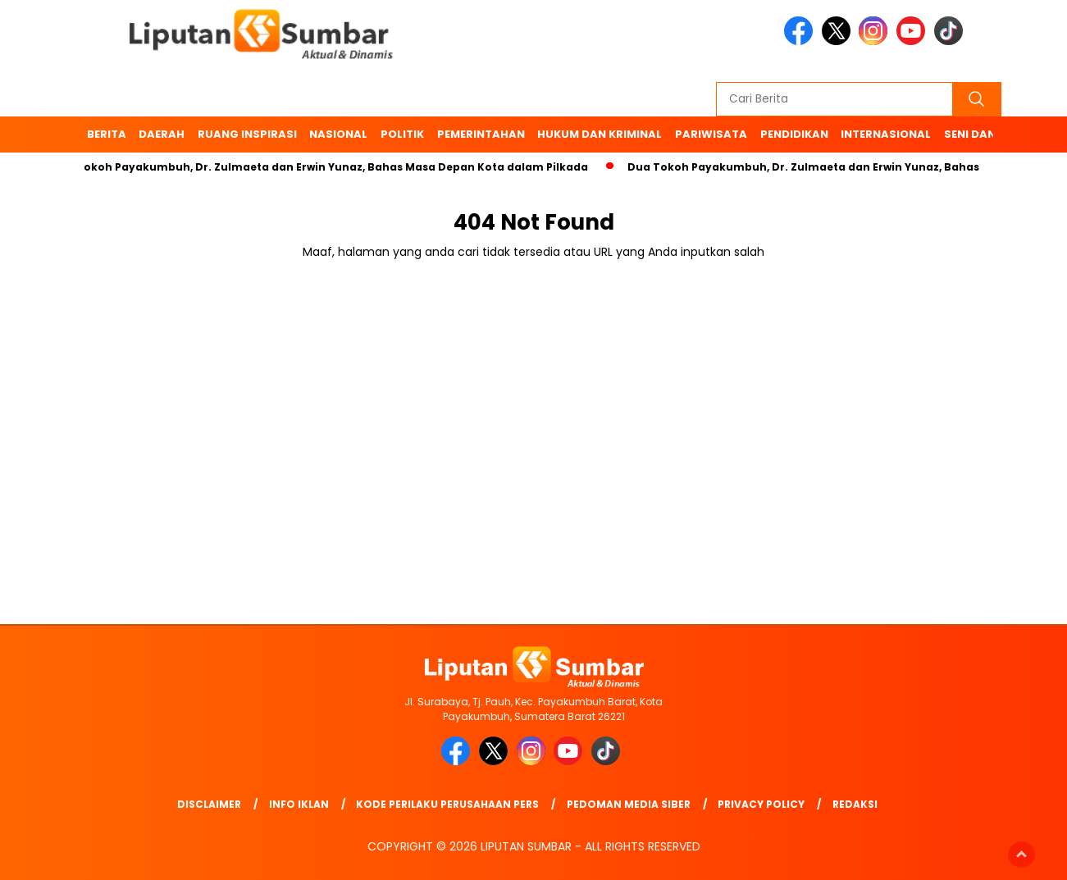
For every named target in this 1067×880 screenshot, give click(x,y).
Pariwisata (711, 134)
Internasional (886, 134)
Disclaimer (209, 804)
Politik (402, 134)
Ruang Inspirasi (247, 134)
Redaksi (855, 804)
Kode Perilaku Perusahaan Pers (447, 804)
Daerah (162, 134)
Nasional (338, 134)
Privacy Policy (761, 804)
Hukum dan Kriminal (599, 134)
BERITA (106, 134)
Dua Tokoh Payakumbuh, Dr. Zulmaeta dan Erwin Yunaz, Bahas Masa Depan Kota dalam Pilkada (323, 167)
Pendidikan (794, 134)
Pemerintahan (481, 134)
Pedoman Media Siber (629, 804)
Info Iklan (299, 804)
